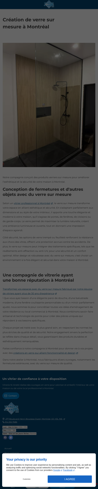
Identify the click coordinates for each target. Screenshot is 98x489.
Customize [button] (27, 479)
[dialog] (49, 470)
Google (56, 470)
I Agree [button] (69, 479)
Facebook (67, 470)
